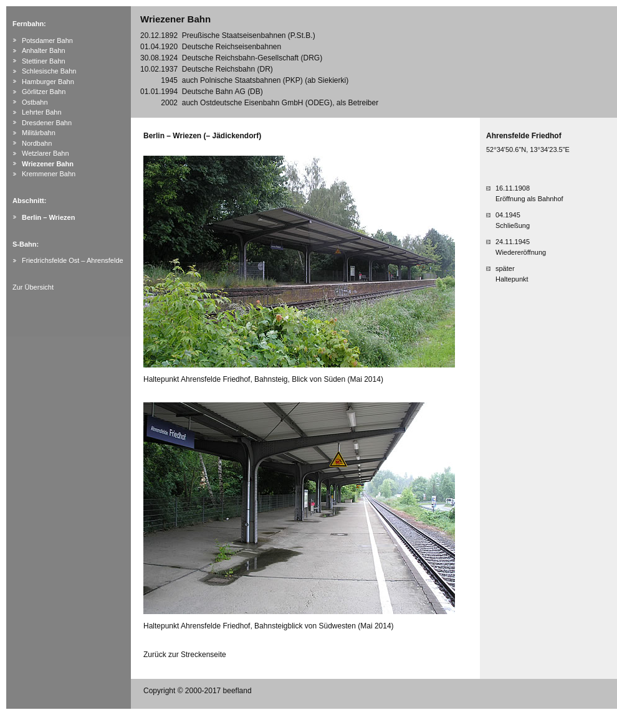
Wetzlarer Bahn (45, 153)
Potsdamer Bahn (47, 40)
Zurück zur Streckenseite (184, 654)
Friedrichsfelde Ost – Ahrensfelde (72, 260)
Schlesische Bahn (49, 71)
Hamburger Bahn (48, 81)
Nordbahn (37, 143)
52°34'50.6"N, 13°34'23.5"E (528, 149)
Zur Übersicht (33, 287)
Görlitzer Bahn (43, 91)
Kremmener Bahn (48, 174)
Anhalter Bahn (43, 50)
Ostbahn (35, 102)
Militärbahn (38, 132)
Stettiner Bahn (43, 61)
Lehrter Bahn (42, 112)
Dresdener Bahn (47, 122)
